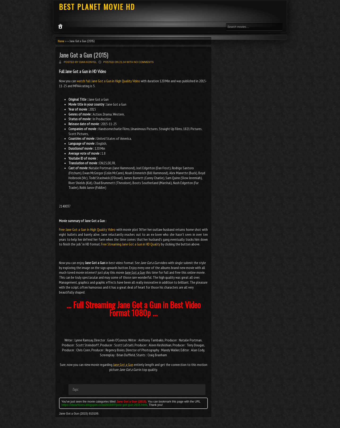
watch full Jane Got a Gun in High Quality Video (108, 81)
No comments (144, 62)
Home (61, 41)
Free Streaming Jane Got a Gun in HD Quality (130, 244)
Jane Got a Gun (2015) (83, 54)
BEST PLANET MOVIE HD (97, 6)
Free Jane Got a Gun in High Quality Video (87, 229)
